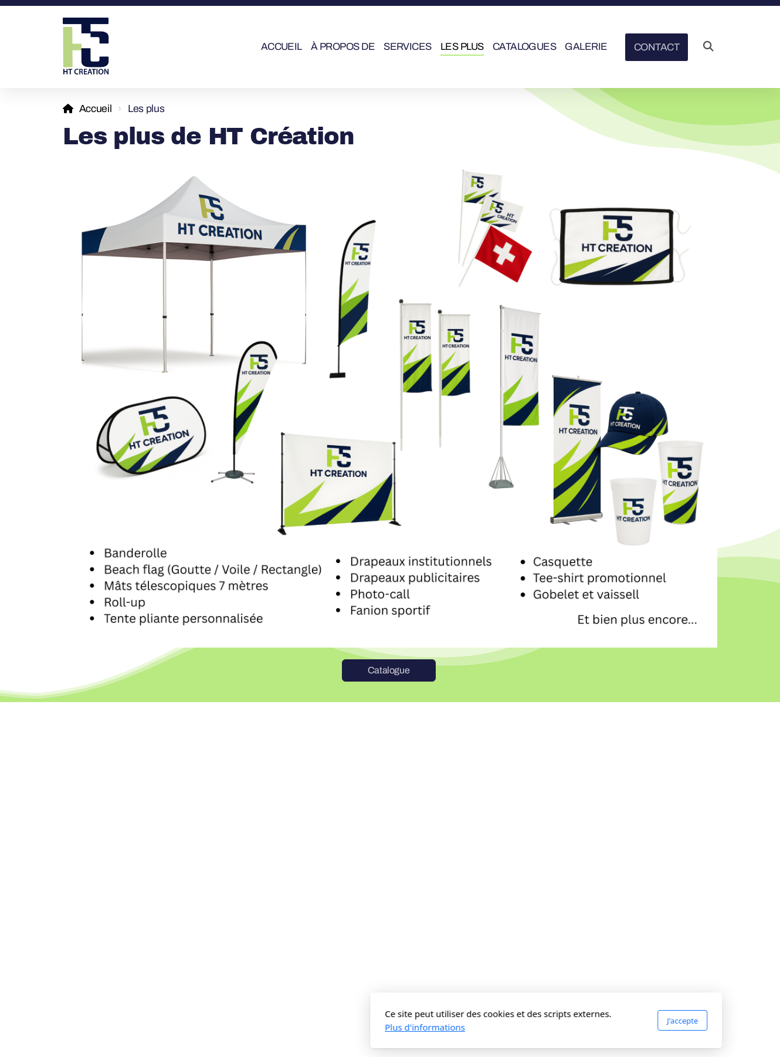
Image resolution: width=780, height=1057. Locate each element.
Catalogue (389, 670)
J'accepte (526, 1020)
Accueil (95, 108)
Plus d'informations (269, 1027)
